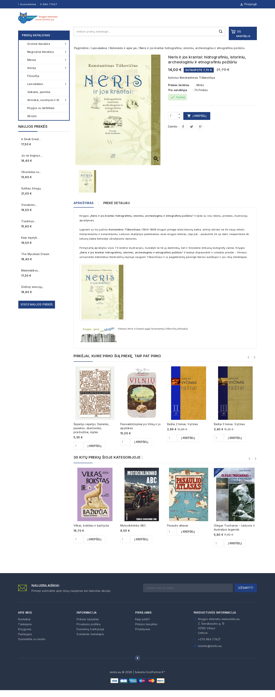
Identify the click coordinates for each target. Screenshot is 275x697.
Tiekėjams (178, 21)
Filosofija (33, 82)
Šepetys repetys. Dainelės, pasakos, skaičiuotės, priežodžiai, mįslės (91, 435)
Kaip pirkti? (142, 626)
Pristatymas (142, 636)
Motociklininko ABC (133, 532)
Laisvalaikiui (47, 91)
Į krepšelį (196, 122)
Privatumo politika (88, 631)
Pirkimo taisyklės (88, 626)
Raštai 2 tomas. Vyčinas (182, 431)
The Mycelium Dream (35, 260)
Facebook (137, 664)
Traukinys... (28, 228)
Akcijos (32, 122)
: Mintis (199, 92)
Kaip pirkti (225, 21)
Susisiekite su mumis (31, 646)
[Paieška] (149, 38)
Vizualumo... (29, 211)
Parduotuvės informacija (215, 619)
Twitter (191, 133)
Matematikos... (30, 277)
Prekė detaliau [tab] (116, 210)
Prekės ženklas (178, 92)
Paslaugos (201, 21)
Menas (47, 67)
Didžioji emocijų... (32, 293)
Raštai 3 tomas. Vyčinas (229, 431)
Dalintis (183, 133)
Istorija (47, 75)
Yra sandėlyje (177, 97)
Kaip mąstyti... (30, 244)
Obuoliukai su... (31, 178)
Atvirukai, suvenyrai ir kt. (47, 107)
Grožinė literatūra (47, 50)
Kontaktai (249, 21)
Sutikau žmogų (31, 195)
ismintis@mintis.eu (210, 652)
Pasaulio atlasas (177, 532)
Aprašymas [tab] (84, 210)
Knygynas (155, 21)
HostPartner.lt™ (155, 679)
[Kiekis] (172, 122)
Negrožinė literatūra (47, 59)
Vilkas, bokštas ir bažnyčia (91, 532)
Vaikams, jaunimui (38, 98)
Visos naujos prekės (36, 311)
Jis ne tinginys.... (32, 162)
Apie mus (133, 21)
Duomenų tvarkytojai (90, 636)
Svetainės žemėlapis (90, 641)
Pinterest (200, 133)
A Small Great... (31, 146)
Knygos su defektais (41, 114)
